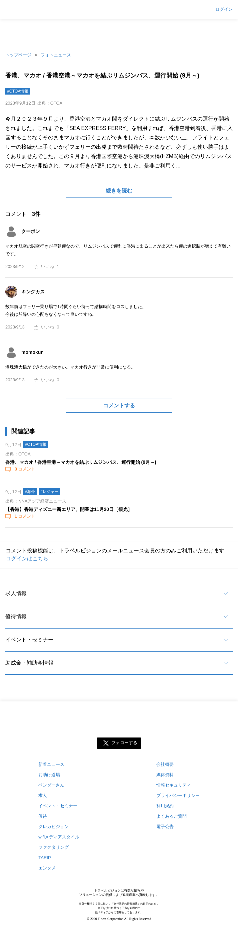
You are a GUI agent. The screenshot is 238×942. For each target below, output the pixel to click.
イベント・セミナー (29, 640)
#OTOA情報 (17, 91)
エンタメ (47, 867)
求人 (42, 795)
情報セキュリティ (173, 785)
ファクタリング (53, 847)
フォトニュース (56, 54)
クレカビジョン (53, 826)
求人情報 (16, 593)
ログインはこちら (27, 558)
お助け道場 (49, 774)
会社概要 (165, 764)
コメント (24, 469)
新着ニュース (51, 764)
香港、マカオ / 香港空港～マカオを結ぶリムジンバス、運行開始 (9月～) (80, 462)
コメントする (119, 405)
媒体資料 (165, 774)
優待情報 (16, 616)
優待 (42, 816)
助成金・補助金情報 (29, 663)
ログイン (224, 9)
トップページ (18, 54)
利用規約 (165, 805)
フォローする (124, 743)
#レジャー (49, 491)
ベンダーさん (51, 785)
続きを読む (119, 190)
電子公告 (165, 826)
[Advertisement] (119, 33)
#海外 (30, 491)
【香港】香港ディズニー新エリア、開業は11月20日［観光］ (68, 509)
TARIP (44, 857)
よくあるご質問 (171, 816)
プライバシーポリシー (178, 795)
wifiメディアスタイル (58, 836)
